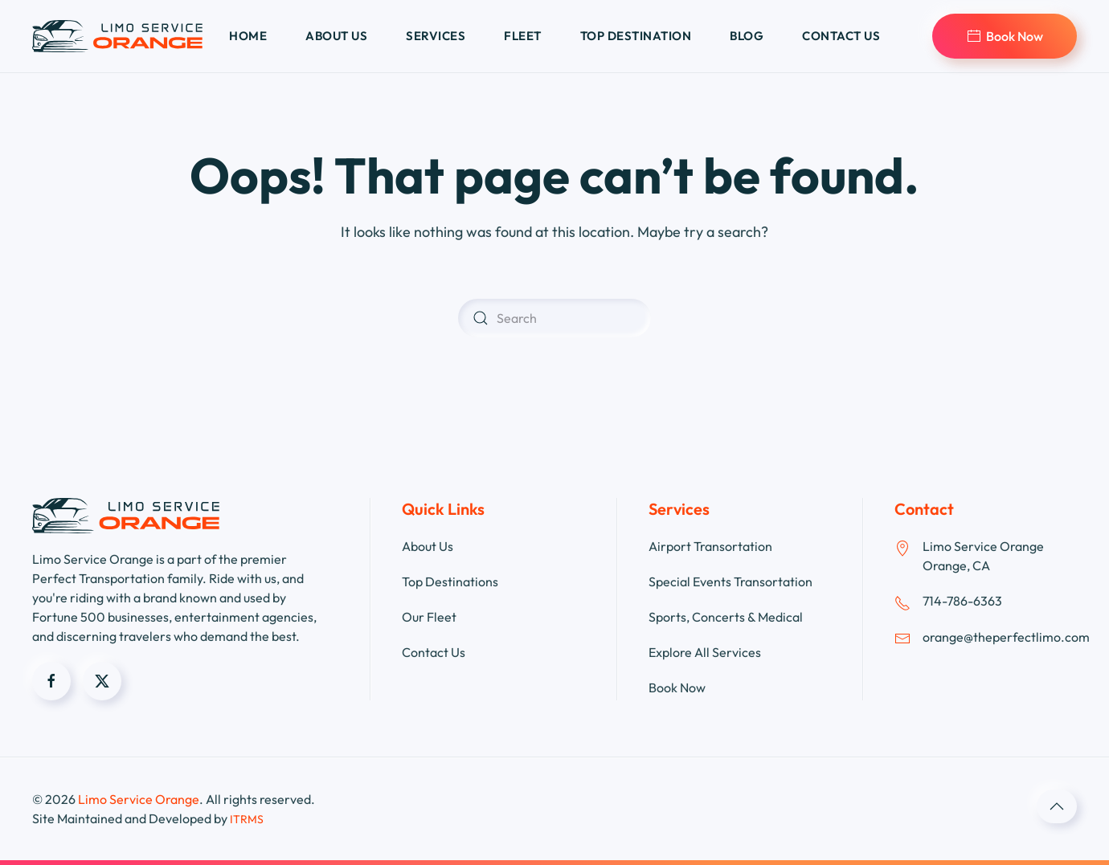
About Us (427, 546)
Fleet (523, 35)
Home (248, 35)
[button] (1057, 806)
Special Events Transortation (730, 581)
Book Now (1004, 36)
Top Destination (636, 35)
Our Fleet (429, 617)
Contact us (841, 35)
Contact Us (433, 652)
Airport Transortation (710, 546)
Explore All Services (705, 652)
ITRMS (247, 819)
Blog (746, 35)
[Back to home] (117, 36)
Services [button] (435, 35)
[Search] (554, 318)
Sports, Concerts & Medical (726, 617)
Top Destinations (450, 581)
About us (336, 35)
